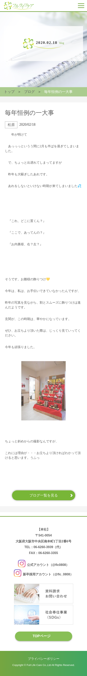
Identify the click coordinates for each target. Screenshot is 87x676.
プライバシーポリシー (43, 658)
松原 (11, 125)
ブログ (29, 92)
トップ (9, 92)
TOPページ (42, 636)
